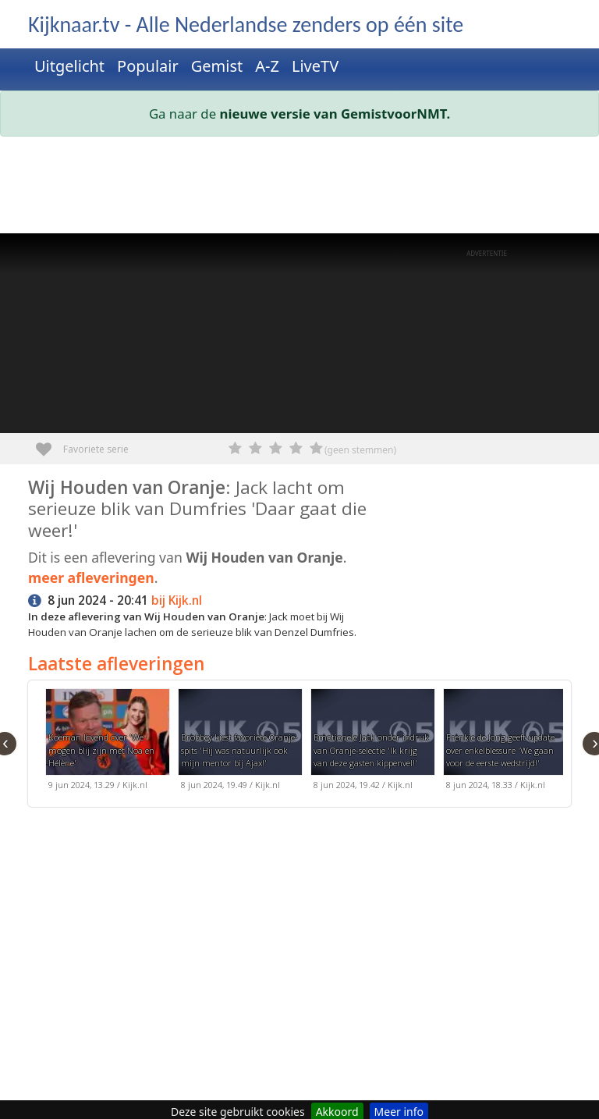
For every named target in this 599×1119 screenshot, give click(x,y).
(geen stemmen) (360, 449)
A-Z (267, 65)
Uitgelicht (69, 65)
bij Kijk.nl (176, 600)
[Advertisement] (299, 188)
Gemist (217, 65)
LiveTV (315, 65)
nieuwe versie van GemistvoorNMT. (335, 114)
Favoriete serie (49, 443)
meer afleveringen (91, 577)
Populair (148, 65)
